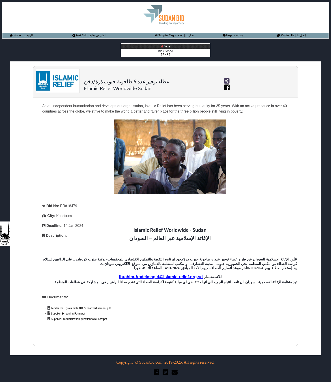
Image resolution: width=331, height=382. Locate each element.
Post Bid (79, 35)
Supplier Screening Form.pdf (67, 313)
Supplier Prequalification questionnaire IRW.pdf (78, 319)
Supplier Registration (169, 35)
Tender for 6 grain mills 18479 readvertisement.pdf (80, 308)
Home (15, 35)
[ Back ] (165, 54)
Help (227, 35)
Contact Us (285, 35)
